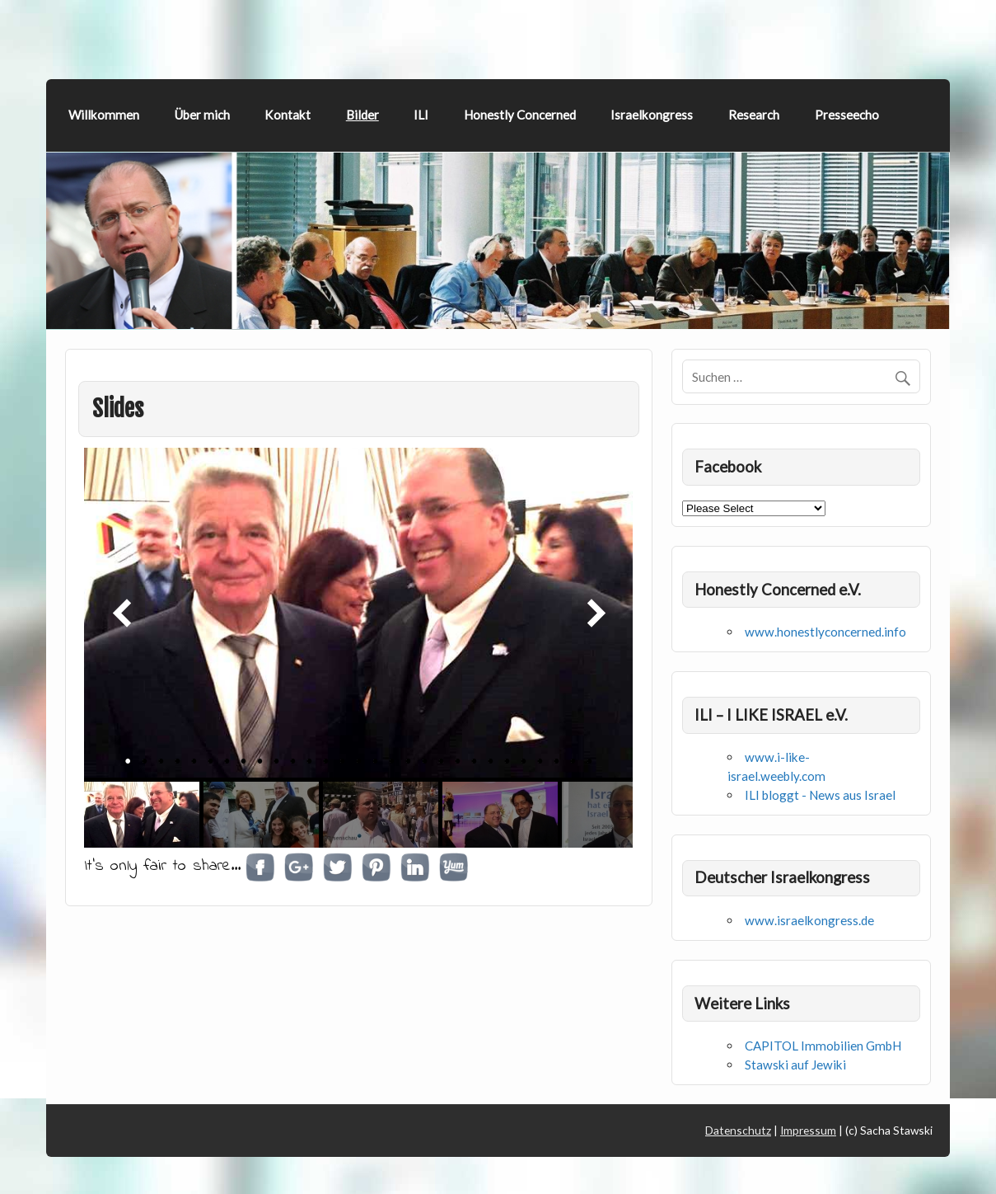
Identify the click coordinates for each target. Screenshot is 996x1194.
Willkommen (103, 114)
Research (753, 114)
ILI (421, 114)
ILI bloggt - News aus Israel (820, 794)
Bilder (362, 114)
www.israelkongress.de (809, 920)
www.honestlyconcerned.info (825, 631)
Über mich (202, 114)
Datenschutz (738, 1130)
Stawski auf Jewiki (795, 1064)
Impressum (808, 1130)
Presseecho (847, 114)
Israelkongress (651, 114)
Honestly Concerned (520, 114)
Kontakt (287, 114)
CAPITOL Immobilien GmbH (823, 1045)
